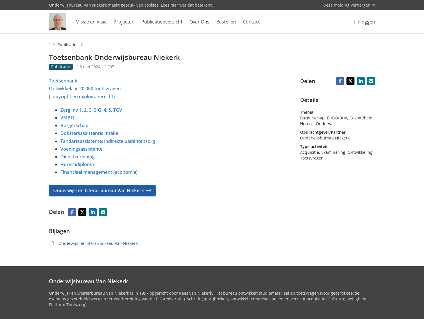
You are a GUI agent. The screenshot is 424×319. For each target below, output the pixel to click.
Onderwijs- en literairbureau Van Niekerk (98, 243)
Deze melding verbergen (346, 5)
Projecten (124, 22)
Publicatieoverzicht (162, 22)
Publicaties (68, 44)
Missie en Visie (91, 22)
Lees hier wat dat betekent (186, 5)
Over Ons (199, 22)
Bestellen (226, 22)
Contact (251, 22)
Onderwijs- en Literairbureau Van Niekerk (102, 190)
